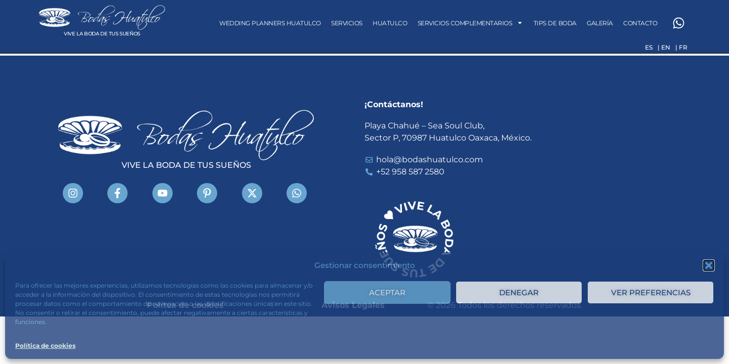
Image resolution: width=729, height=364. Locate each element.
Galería (600, 23)
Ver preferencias (651, 292)
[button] (709, 265)
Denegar (519, 292)
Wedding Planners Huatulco (270, 23)
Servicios (346, 23)
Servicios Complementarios (470, 23)
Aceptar (387, 292)
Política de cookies (45, 345)
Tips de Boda (555, 23)
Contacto (640, 23)
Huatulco (390, 23)
